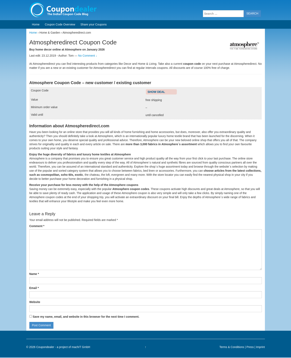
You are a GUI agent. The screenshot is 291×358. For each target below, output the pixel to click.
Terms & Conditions (231, 347)
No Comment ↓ (87, 55)
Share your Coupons (94, 24)
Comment (36, 226)
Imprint (260, 347)
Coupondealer (45, 347)
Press (250, 347)
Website (34, 302)
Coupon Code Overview (60, 24)
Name (34, 274)
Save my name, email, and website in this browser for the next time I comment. (86, 316)
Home (36, 24)
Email (34, 288)
